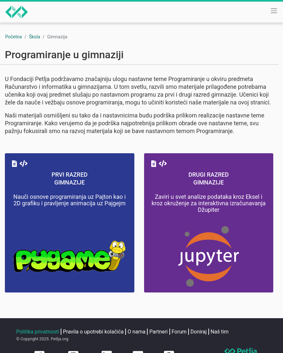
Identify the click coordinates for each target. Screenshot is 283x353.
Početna (13, 36)
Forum (179, 332)
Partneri (158, 332)
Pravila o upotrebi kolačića (93, 332)
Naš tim (220, 332)
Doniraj (199, 332)
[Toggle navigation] (274, 11)
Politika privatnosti (37, 332)
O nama (136, 332)
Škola (34, 36)
